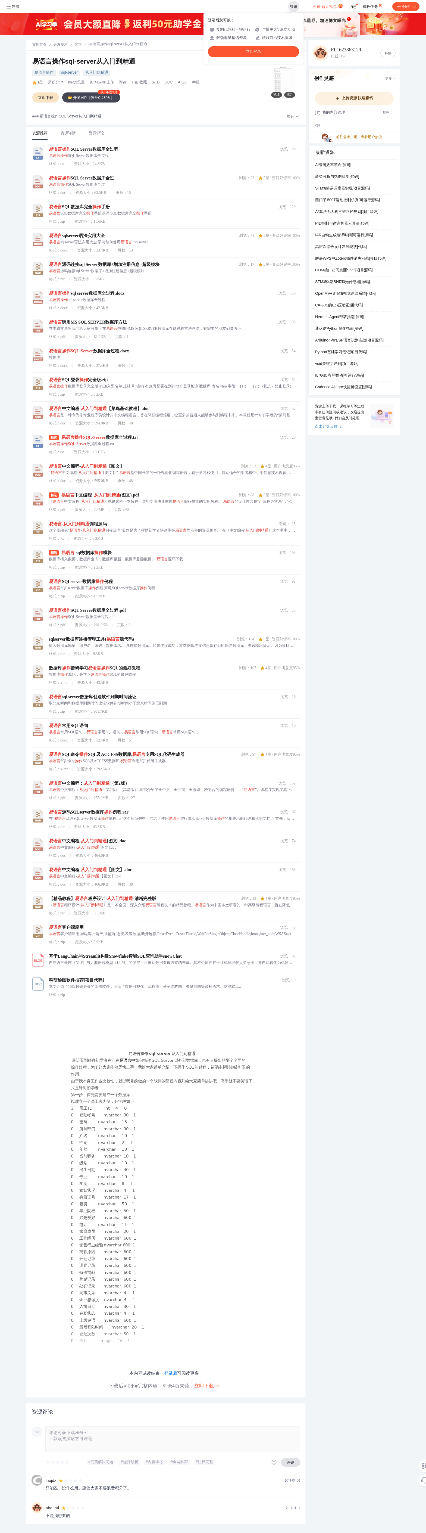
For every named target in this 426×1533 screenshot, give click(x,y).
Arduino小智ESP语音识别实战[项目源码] (349, 341)
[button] (293, 116)
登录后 (170, 1373)
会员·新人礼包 (328, 6)
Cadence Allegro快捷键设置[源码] (343, 387)
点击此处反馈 (328, 427)
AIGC (182, 83)
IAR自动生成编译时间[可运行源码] (344, 235)
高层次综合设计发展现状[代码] (341, 247)
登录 (293, 6)
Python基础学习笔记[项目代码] (341, 352)
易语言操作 (44, 73)
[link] (39, 45)
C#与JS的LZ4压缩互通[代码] (339, 306)
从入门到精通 (96, 73)
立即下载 (207, 1385)
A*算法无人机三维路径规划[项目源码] (346, 212)
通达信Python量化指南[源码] (339, 329)
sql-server (69, 73)
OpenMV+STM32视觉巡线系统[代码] (345, 294)
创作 (406, 6)
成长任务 (373, 5)
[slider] (57, 1462)
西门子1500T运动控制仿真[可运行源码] (347, 200)
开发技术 (61, 45)
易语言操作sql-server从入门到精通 (83, 62)
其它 (78, 45)
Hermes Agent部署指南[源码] (339, 317)
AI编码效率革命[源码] (333, 165)
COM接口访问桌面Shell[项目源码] (344, 270)
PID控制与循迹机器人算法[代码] (342, 224)
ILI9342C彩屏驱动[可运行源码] (339, 376)
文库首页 (39, 45)
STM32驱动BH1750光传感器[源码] (342, 282)
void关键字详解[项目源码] (336, 364)
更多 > (389, 78)
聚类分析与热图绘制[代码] (337, 177)
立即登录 (253, 51)
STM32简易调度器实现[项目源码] (342, 189)
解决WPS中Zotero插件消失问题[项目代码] (350, 259)
